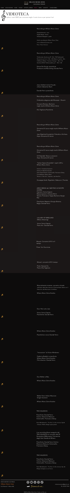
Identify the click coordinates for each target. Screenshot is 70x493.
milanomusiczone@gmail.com (62, 484)
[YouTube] (31, 482)
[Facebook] (28, 482)
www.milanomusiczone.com (44, 42)
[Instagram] (38, 482)
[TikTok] (42, 482)
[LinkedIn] (35, 482)
